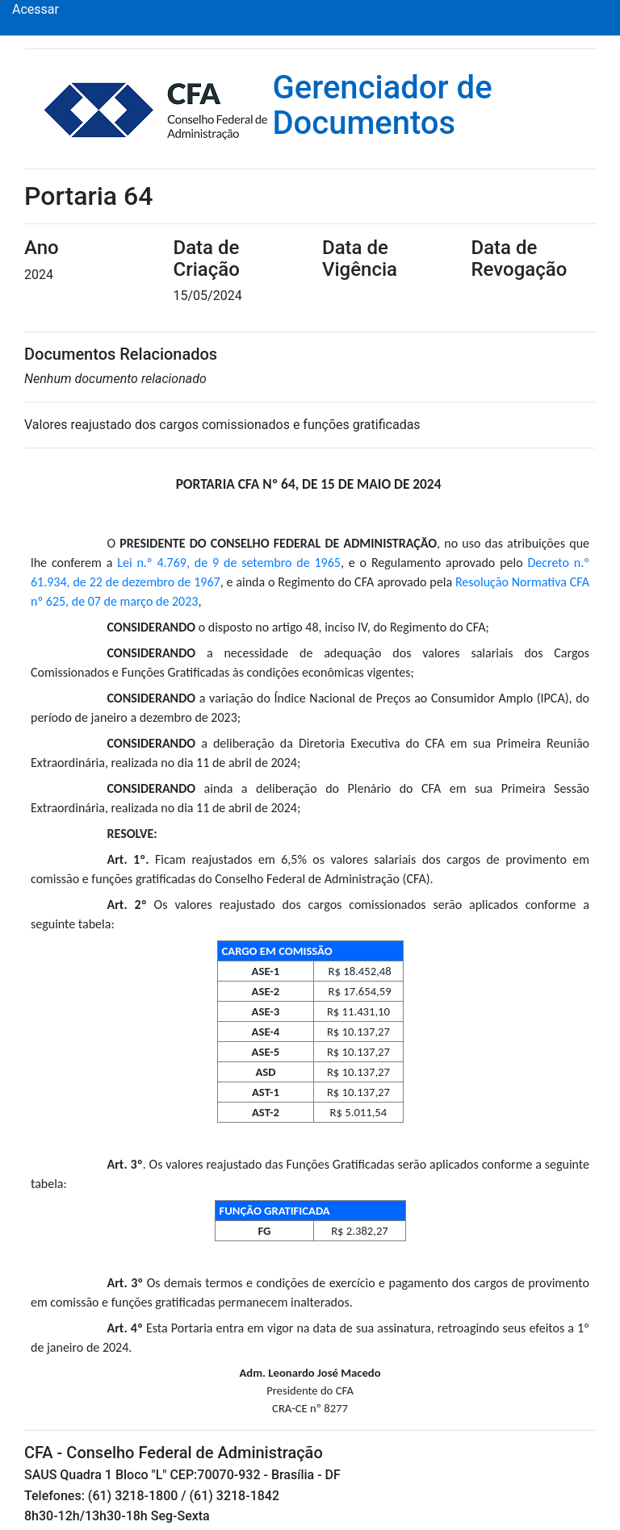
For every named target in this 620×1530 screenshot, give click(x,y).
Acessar (35, 9)
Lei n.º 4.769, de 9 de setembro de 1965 (229, 562)
